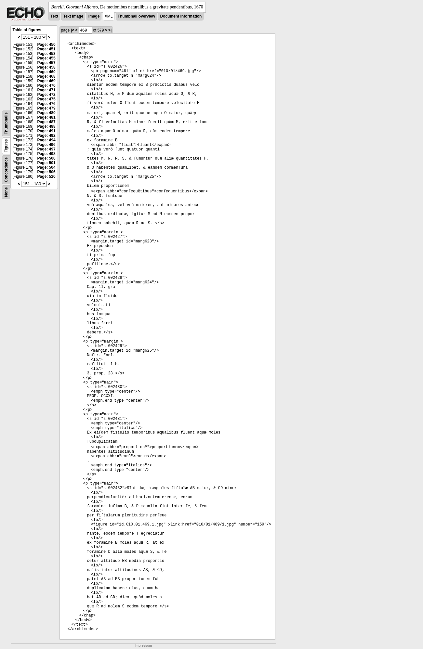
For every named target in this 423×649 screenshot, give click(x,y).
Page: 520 (46, 176)
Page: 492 (46, 135)
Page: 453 (46, 53)
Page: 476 (46, 103)
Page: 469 (46, 81)
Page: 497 (46, 149)
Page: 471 (46, 90)
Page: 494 (46, 140)
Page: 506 (46, 172)
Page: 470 (46, 85)
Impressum (143, 645)
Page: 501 (46, 163)
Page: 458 (46, 67)
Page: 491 (46, 131)
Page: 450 (46, 44)
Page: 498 (46, 153)
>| (110, 30)
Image (94, 16)
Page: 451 (46, 49)
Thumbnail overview (136, 16)
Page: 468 (46, 76)
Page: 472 (46, 94)
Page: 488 (46, 126)
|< (72, 30)
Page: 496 (46, 144)
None (6, 192)
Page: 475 (46, 99)
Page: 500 (46, 158)
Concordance (6, 169)
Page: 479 (46, 108)
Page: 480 (46, 112)
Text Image (73, 16)
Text (54, 16)
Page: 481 (46, 117)
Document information (181, 16)
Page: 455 (46, 58)
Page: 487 (46, 122)
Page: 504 (46, 167)
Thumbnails (6, 123)
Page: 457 (46, 62)
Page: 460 (46, 72)
